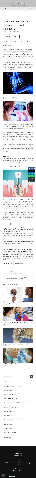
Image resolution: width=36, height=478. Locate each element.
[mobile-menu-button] (30, 8)
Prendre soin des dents (10, 432)
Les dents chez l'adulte (10, 398)
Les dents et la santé (10, 407)
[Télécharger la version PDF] (11, 36)
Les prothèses (8, 424)
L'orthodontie (8, 390)
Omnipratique (8, 428)
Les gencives (8, 411)
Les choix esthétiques (10, 394)
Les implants (8, 415)
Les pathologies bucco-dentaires (13, 420)
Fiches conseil (7, 437)
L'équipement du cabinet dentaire (13, 386)
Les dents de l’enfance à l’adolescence (15, 403)
